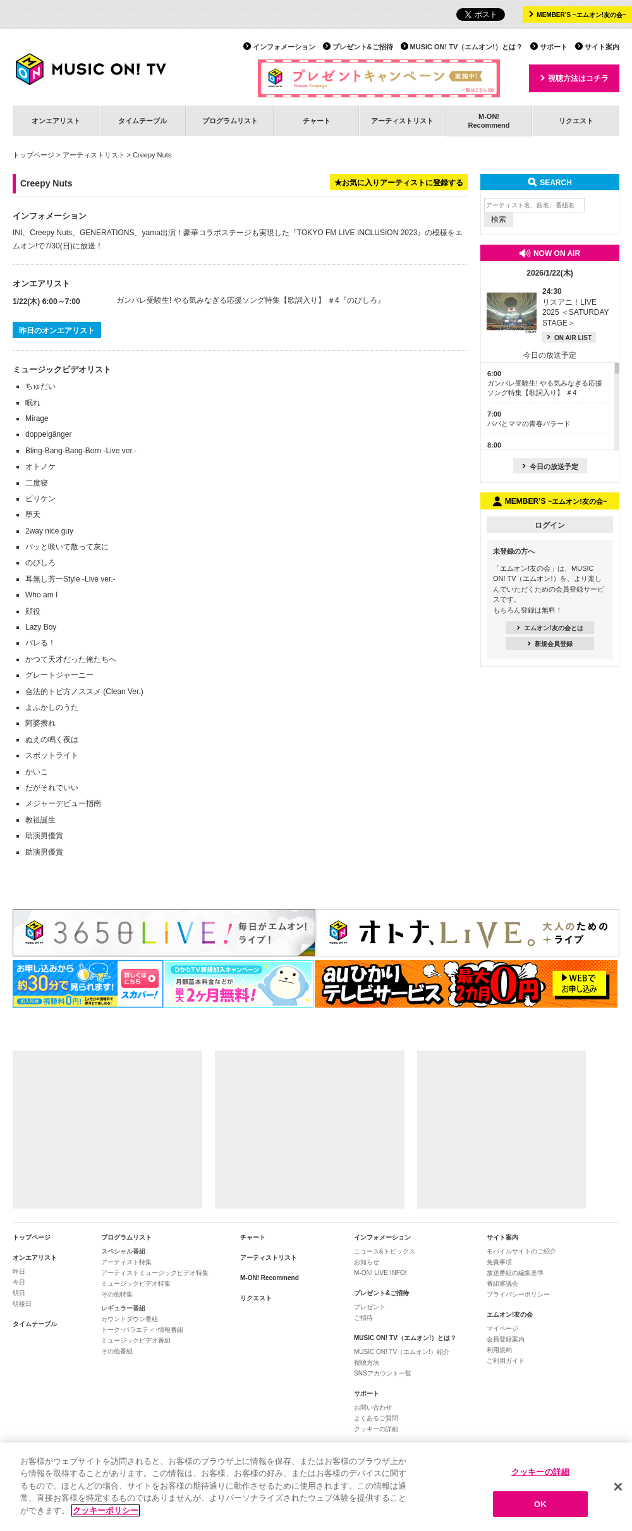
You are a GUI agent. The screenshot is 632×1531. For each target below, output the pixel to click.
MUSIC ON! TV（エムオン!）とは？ (466, 47)
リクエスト (576, 121)
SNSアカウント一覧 (382, 1373)
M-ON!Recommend (488, 120)
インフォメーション (284, 47)
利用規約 (499, 1349)
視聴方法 (366, 1362)
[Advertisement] (107, 1130)
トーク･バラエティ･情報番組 (142, 1329)
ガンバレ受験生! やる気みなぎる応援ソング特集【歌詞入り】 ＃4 (227, 300)
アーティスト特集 (126, 1262)
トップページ (33, 155)
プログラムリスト (230, 121)
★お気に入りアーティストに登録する (398, 182)
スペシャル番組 (123, 1251)
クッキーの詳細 (376, 1428)
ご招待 (363, 1317)
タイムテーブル (142, 121)
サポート (554, 47)
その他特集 (117, 1294)
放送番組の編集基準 (515, 1272)
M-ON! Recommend (269, 1277)
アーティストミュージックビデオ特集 (155, 1272)
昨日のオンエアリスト (57, 330)
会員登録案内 (506, 1339)
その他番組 (117, 1351)
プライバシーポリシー (518, 1294)
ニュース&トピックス (384, 1251)
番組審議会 (502, 1283)
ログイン (550, 525)
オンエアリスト (56, 121)
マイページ (502, 1328)
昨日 (19, 1271)
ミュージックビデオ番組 (136, 1340)
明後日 (22, 1303)
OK (540, 1511)
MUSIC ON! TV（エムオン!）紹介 (401, 1351)
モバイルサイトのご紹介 (521, 1251)
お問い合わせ (373, 1407)
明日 (19, 1293)
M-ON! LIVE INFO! (380, 1272)
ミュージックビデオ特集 (136, 1283)
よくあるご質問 (376, 1418)
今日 (19, 1282)
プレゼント (370, 1306)
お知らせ (366, 1262)
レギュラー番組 (123, 1308)
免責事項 (499, 1262)
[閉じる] (618, 1494)
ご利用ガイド (506, 1360)
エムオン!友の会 (510, 1314)
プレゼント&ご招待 (362, 47)
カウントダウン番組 (129, 1318)
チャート (317, 121)
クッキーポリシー (105, 1517)
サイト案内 (602, 47)
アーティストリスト (402, 121)
